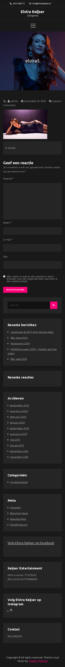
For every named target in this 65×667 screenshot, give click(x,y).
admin (14, 101)
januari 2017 (17, 445)
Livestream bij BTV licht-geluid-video (32, 332)
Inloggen (15, 507)
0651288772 (17, 3)
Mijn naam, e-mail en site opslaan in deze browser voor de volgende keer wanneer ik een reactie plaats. (32, 279)
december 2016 (19, 451)
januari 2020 (17, 422)
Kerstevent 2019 (20, 343)
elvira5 (11, 148)
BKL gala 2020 (19, 338)
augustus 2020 (19, 411)
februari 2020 (18, 417)
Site (5, 256)
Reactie (8, 178)
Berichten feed (19, 513)
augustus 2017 (18, 434)
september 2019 (19, 428)
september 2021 (19, 405)
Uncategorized (19, 482)
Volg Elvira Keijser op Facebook (31, 543)
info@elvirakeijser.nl (40, 3)
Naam (7, 222)
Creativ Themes (38, 661)
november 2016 (19, 457)
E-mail (7, 239)
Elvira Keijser (32, 12)
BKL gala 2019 (19, 359)
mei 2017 (15, 440)
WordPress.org (18, 524)
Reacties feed (18, 519)
